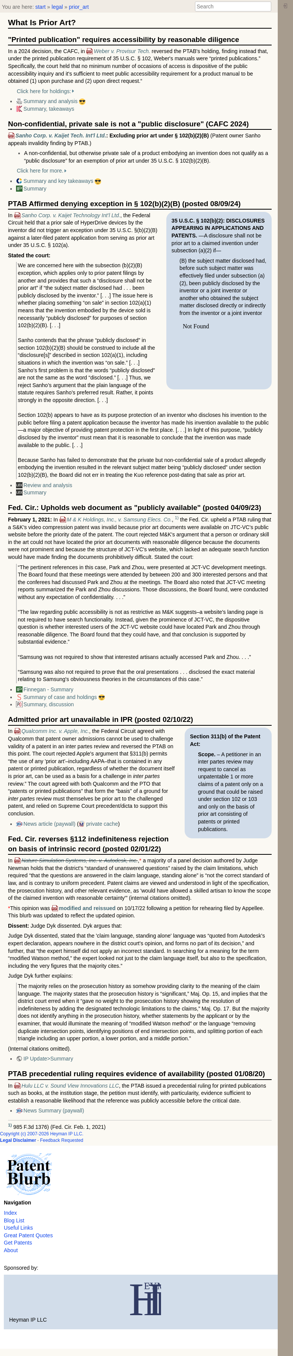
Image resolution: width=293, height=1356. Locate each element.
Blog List (14, 1220)
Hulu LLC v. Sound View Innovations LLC (70, 1086)
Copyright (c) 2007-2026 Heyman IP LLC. (42, 1133)
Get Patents (18, 1243)
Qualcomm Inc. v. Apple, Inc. (55, 731)
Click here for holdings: (44, 91)
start (40, 7)
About (11, 1250)
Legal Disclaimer (18, 1140)
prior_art (79, 7)
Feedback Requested (61, 1140)
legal (57, 7)
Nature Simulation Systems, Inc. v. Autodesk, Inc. (79, 860)
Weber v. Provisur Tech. (122, 51)
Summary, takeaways (49, 109)
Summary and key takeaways (58, 181)
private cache (102, 824)
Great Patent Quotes (28, 1235)
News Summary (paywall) (54, 1110)
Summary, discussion (49, 704)
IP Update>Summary (48, 1059)
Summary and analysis (51, 101)
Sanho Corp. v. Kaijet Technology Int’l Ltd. (70, 215)
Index (10, 1213)
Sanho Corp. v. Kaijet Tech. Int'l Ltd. (61, 135)
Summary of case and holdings (60, 697)
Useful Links (18, 1228)
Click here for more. (40, 171)
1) (177, 517)
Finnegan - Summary (49, 689)
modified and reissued (87, 908)
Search (267, 6)
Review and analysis (48, 485)
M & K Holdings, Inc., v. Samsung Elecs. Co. (119, 520)
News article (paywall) (50, 824)
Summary (35, 189)
